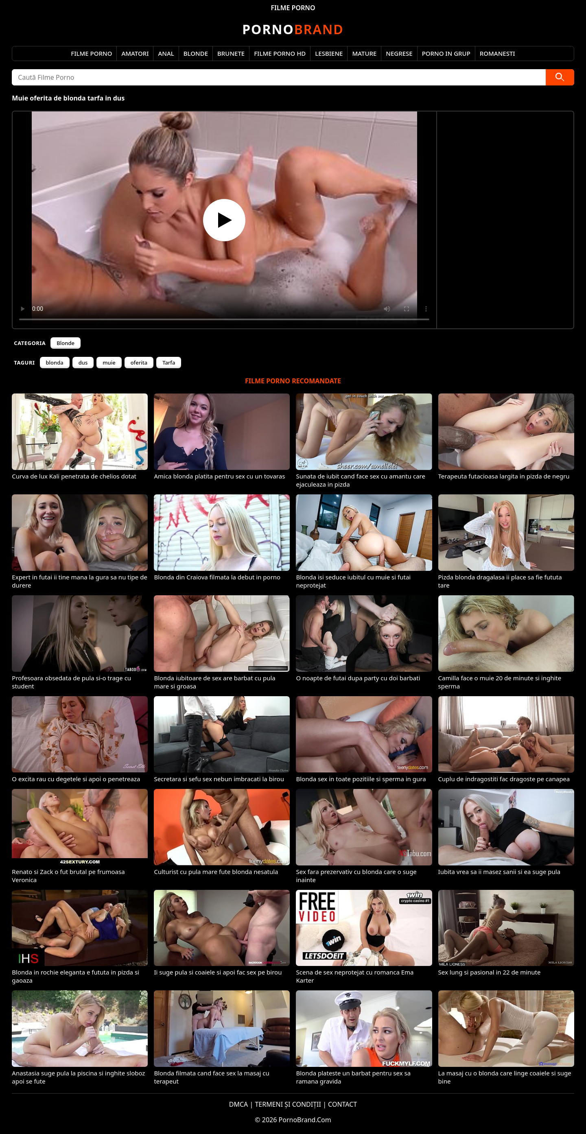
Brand (292, 29)
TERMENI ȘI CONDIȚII (288, 1104)
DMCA (238, 1104)
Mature (364, 53)
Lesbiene (329, 53)
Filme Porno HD (280, 53)
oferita (139, 362)
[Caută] (560, 77)
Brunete (231, 53)
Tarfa (168, 362)
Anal (166, 53)
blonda (54, 362)
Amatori (135, 53)
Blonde (196, 53)
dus (83, 362)
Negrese (399, 53)
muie (109, 362)
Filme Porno (91, 53)
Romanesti (497, 53)
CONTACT (342, 1104)
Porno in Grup (446, 53)
